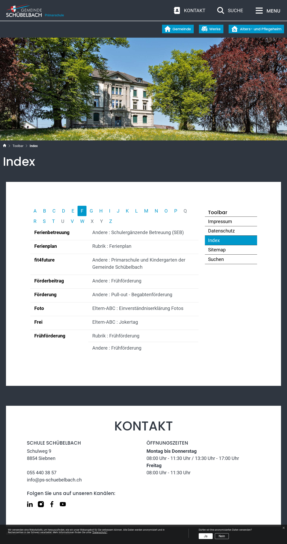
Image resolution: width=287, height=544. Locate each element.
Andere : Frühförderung (116, 281)
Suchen (216, 259)
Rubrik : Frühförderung (115, 336)
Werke (211, 29)
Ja (205, 536)
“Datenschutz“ (99, 532)
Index (223, 241)
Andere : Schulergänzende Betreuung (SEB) (138, 232)
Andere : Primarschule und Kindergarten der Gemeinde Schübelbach (138, 263)
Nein (222, 536)
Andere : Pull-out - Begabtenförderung (132, 294)
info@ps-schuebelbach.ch (54, 480)
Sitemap (217, 250)
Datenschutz (221, 231)
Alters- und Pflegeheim (256, 29)
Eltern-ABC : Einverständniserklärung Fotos (137, 308)
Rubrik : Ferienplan (111, 246)
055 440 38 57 (41, 472)
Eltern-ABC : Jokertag (115, 322)
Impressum (220, 221)
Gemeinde (178, 29)
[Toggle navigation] (267, 11)
